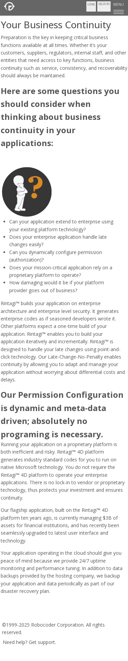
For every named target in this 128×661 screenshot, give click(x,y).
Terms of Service (23, 615)
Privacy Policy (62, 615)
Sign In (104, 4)
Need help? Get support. (29, 642)
